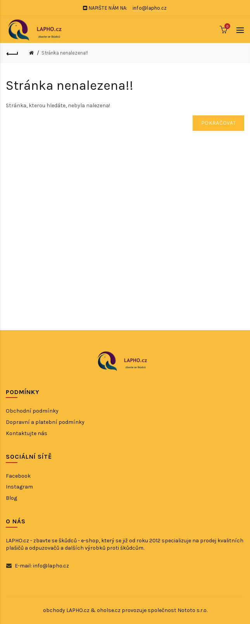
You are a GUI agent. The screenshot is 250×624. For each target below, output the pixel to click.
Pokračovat (218, 123)
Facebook (18, 476)
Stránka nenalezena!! (64, 53)
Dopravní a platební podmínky (45, 422)
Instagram (19, 486)
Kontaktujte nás (26, 433)
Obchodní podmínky (32, 411)
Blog (11, 498)
